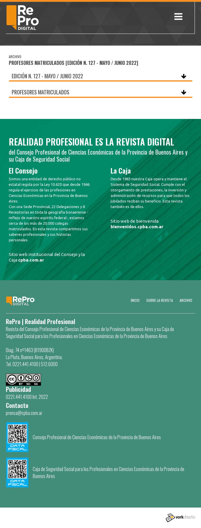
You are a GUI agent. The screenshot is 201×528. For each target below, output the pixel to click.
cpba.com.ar (31, 259)
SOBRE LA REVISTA (159, 300)
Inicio (135, 300)
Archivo (186, 300)
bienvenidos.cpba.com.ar (137, 226)
